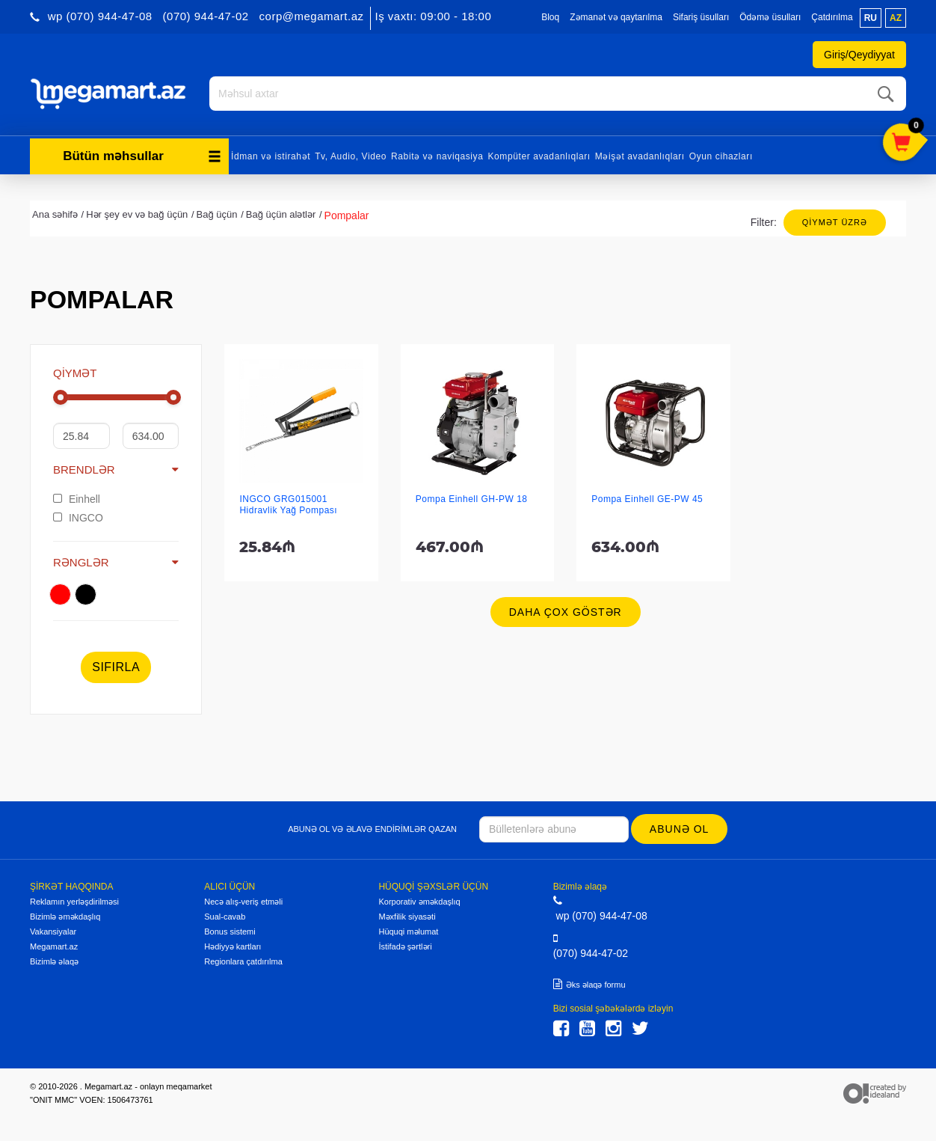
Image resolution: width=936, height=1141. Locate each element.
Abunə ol (679, 829)
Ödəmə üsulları (770, 17)
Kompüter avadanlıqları (538, 155)
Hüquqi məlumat (408, 931)
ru (870, 18)
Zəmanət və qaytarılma (616, 17)
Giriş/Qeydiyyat (859, 55)
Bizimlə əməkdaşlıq (65, 916)
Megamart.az (54, 946)
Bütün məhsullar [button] (142, 155)
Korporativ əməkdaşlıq (419, 901)
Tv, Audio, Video (351, 155)
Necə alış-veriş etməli (243, 901)
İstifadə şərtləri (404, 946)
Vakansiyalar (53, 931)
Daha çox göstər (565, 612)
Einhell (76, 498)
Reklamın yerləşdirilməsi (74, 901)
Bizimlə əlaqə (54, 961)
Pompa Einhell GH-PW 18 (472, 499)
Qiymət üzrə (834, 221)
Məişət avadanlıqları (640, 155)
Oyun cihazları (721, 155)
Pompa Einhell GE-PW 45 (647, 499)
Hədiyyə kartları (232, 946)
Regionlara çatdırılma (243, 961)
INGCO (78, 517)
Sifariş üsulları (701, 17)
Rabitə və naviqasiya (437, 155)
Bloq (550, 17)
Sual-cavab (224, 916)
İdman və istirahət (270, 155)
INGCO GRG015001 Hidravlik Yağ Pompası (288, 505)
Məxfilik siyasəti (406, 916)
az (896, 18)
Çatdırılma (831, 17)
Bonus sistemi (229, 931)
